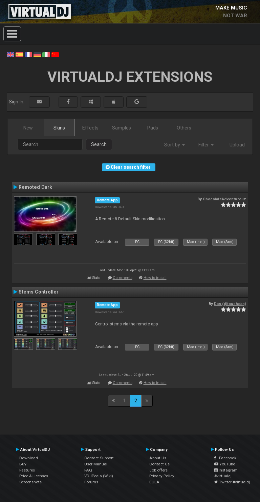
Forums (91, 482)
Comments (122, 278)
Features (27, 470)
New (28, 127)
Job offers (158, 470)
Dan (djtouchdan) (230, 303)
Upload (237, 144)
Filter (206, 144)
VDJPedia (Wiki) (98, 476)
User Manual (95, 464)
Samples (121, 127)
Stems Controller (39, 292)
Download (28, 458)
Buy (22, 464)
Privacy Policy (161, 476)
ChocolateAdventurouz (224, 199)
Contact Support (99, 458)
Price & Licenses (33, 476)
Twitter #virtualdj (232, 482)
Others (184, 127)
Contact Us (159, 464)
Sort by (174, 144)
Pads (152, 127)
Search (99, 144)
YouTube (224, 464)
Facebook (225, 458)
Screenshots (30, 482)
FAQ (88, 470)
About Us (157, 458)
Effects (90, 127)
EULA (154, 482)
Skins (59, 127)
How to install (155, 278)
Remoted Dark (35, 187)
